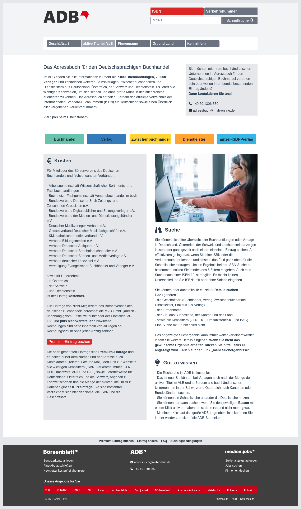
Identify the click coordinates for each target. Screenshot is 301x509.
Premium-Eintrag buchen (69, 342)
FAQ (164, 441)
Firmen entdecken (237, 470)
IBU (89, 490)
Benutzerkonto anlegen (58, 460)
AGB (234, 499)
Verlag (106, 139)
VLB (47, 490)
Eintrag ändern (147, 441)
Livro (101, 490)
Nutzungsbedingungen (186, 441)
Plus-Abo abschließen (57, 465)
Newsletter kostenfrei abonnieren (64, 470)
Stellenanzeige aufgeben (241, 460)
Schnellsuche (240, 20)
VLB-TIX (61, 490)
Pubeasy (232, 490)
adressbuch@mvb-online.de (212, 110)
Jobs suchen (233, 465)
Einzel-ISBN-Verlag (236, 139)
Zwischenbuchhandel (150, 139)
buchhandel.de (119, 490)
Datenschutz (247, 499)
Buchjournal (141, 490)
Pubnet (248, 490)
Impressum (222, 499)
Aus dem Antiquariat (189, 490)
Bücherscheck (163, 490)
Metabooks (214, 490)
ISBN (77, 490)
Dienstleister (194, 139)
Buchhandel (64, 139)
